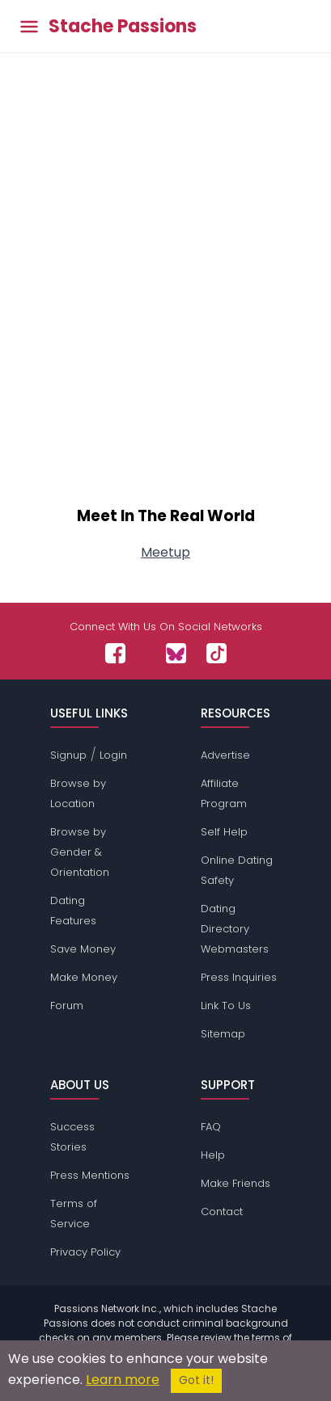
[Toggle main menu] (29, 26)
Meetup (165, 552)
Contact (222, 1211)
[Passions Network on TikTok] (216, 653)
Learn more (122, 1379)
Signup (68, 755)
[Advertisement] (165, 303)
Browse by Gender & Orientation (79, 852)
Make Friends (235, 1183)
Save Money (83, 949)
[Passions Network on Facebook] (115, 653)
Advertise (225, 755)
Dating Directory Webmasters (235, 929)
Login (113, 755)
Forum (66, 1005)
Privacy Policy (85, 1252)
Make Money (83, 977)
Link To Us (226, 1005)
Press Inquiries (239, 977)
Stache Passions (123, 26)
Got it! (196, 1380)
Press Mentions (89, 1175)
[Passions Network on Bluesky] (176, 653)
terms (266, 1337)
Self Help (224, 831)
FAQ (211, 1126)
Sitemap (223, 1033)
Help (213, 1155)
